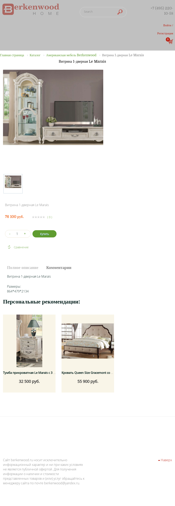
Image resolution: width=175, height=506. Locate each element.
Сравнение (21, 247)
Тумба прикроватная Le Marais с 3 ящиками (35, 373)
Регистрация (165, 33)
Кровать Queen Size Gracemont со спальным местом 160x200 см (108, 373)
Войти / (168, 25)
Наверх (165, 460)
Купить (44, 234)
